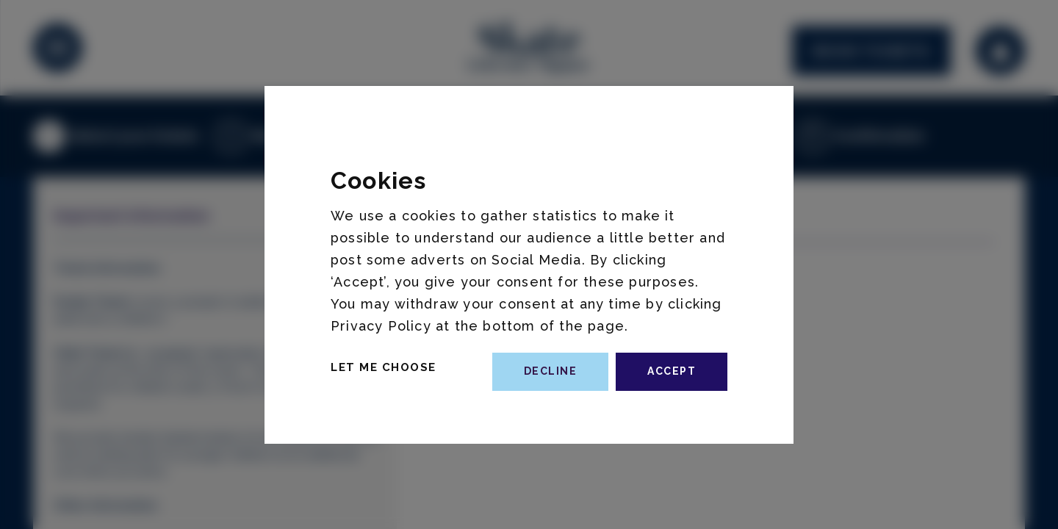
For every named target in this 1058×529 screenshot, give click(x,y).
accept (671, 371)
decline (550, 371)
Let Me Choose (383, 367)
